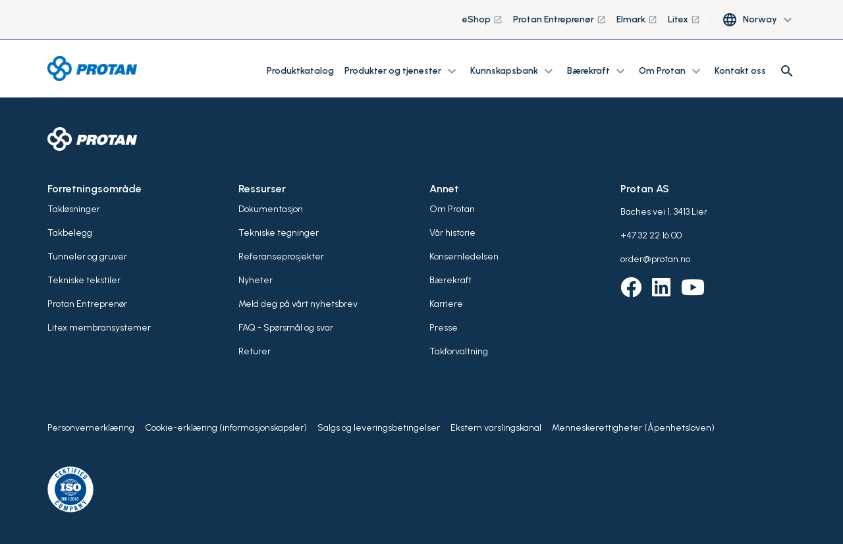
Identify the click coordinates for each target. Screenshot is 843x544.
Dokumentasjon (270, 209)
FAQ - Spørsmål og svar (285, 327)
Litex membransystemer (99, 327)
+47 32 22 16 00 (651, 235)
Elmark (636, 19)
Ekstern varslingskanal (495, 427)
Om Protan (452, 209)
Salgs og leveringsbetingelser (378, 427)
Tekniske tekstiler (84, 280)
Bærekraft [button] (597, 71)
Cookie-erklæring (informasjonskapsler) (226, 427)
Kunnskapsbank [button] (513, 71)
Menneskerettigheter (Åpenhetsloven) (633, 427)
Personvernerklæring (90, 427)
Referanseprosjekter (281, 256)
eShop (482, 19)
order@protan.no (655, 259)
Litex (684, 19)
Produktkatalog (300, 70)
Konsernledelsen (464, 256)
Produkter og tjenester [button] (402, 71)
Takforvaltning (458, 351)
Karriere (446, 304)
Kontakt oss (740, 70)
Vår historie (452, 232)
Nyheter (255, 280)
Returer (254, 351)
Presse (443, 327)
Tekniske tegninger (278, 232)
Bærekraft (450, 280)
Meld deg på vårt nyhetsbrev (298, 304)
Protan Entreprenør (559, 19)
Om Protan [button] (671, 71)
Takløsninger (73, 209)
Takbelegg (69, 232)
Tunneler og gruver (87, 256)
